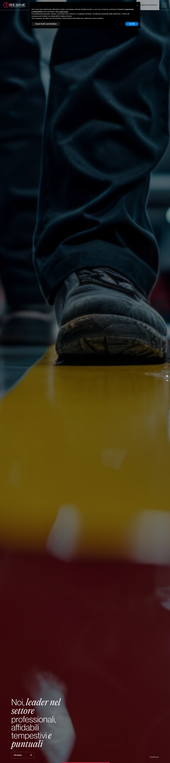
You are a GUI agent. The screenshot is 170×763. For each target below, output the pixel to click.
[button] (167, 375)
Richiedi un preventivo (148, 5)
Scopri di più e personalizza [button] (45, 24)
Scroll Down (154, 757)
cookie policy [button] (63, 12)
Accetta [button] (132, 24)
